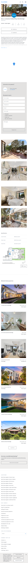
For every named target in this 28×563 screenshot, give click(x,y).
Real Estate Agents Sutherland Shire (8, 500)
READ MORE (3, 47)
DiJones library (4, 526)
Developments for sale (5, 524)
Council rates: (3, 236)
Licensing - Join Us (4, 550)
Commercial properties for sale (7, 519)
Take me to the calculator (14, 462)
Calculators (3, 513)
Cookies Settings (19, 554)
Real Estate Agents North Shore (7, 491)
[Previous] (1, 10)
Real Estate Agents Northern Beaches (8, 493)
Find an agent (4, 542)
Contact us (3, 540)
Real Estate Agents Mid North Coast (8, 489)
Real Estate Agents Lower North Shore (8, 487)
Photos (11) (15, 29)
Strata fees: (3, 243)
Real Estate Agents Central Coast (8, 477)
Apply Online (3, 548)
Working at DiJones (5, 528)
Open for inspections (5, 507)
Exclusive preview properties (7, 511)
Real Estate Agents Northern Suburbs (8, 495)
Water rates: (3, 240)
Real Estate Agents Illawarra (7, 483)
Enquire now (14, 129)
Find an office (4, 546)
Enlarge (24, 266)
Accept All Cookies (18, 560)
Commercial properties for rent (7, 522)
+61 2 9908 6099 (12, 89)
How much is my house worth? (7, 505)
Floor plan (15, 32)
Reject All (18, 557)
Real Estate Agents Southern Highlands (9, 498)
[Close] (26, 554)
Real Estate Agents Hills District (7, 481)
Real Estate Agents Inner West (7, 485)
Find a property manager (6, 544)
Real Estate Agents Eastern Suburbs (8, 479)
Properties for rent (4, 517)
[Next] (26, 10)
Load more (12, 447)
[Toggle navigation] (26, 2)
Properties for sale (4, 515)
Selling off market (4, 509)
